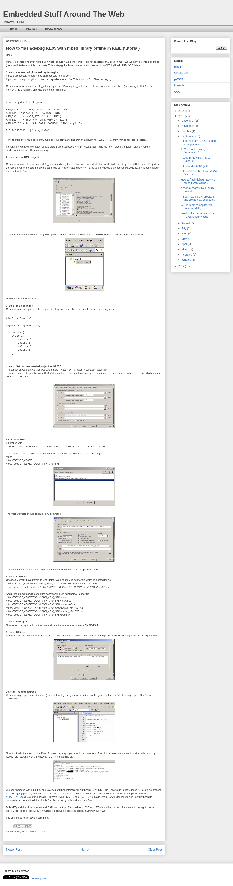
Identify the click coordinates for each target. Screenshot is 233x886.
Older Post (155, 849)
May (184, 238)
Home (14, 28)
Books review (53, 28)
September (188, 136)
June (184, 233)
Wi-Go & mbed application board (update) (196, 207)
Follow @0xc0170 (42, 878)
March (185, 249)
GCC (177, 91)
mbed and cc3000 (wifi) (195, 166)
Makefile (179, 85)
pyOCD (178, 79)
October (186, 131)
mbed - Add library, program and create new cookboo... (198, 198)
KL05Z (25, 831)
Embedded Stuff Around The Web (64, 14)
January (186, 259)
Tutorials (31, 28)
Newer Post (14, 849)
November (187, 125)
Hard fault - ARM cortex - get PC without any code (198, 215)
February (187, 254)
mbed (33, 831)
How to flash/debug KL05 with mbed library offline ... (198, 181)
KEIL (17, 831)
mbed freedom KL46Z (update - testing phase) (199, 142)
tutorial (41, 831)
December (187, 120)
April (184, 244)
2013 (181, 116)
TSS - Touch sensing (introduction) (193, 151)
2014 (181, 110)
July (184, 228)
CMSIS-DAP (181, 72)
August (185, 223)
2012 (181, 266)
